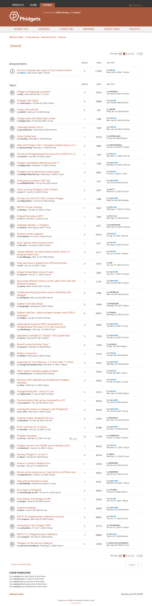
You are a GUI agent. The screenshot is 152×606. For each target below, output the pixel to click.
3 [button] (128, 54)
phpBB (68, 600)
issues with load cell (27, 109)
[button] (120, 54)
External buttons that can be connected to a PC (41, 400)
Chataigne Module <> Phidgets (33, 225)
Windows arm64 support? (30, 234)
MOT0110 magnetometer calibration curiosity (40, 516)
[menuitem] (73, 603)
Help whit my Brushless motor (32, 481)
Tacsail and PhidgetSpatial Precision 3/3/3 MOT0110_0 (46, 154)
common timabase (26, 507)
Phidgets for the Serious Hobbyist (34, 543)
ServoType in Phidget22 (29, 490)
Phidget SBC (66, 29)
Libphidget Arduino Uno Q (30, 127)
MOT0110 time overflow (29, 207)
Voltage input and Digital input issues (36, 118)
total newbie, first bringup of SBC (34, 498)
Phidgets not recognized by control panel (38, 171)
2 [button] (126, 54)
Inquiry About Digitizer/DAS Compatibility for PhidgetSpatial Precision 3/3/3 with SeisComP (41, 325)
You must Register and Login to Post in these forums (44, 70)
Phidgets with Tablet (27, 100)
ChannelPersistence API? (30, 216)
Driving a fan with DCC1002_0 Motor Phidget (40, 198)
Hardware (88, 29)
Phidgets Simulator (27, 435)
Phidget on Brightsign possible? (33, 91)
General (15, 46)
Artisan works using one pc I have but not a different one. (46, 472)
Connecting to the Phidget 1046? (34, 525)
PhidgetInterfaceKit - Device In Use (35, 391)
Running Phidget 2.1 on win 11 (32, 454)
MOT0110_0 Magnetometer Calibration (37, 534)
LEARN (33, 5)
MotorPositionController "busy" (33, 344)
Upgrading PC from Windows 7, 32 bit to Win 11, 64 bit (45, 362)
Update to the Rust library (30, 303)
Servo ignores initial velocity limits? (35, 242)
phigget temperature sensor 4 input (35, 272)
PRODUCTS (18, 5)
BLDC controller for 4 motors (32, 427)
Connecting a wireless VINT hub (33, 180)
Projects (134, 29)
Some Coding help (26, 136)
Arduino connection (27, 353)
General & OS (21, 29)
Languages (44, 29)
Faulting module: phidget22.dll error (35, 418)
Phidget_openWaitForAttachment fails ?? (38, 163)
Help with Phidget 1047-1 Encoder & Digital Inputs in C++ (46, 145)
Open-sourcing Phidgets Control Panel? (37, 189)
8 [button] (137, 54)
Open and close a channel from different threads (42, 263)
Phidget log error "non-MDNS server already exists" (43, 445)
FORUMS (47, 5)
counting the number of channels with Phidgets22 (42, 409)
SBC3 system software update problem (37, 371)
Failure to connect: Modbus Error (33, 463)
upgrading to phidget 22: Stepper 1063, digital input (43, 335)
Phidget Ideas (111, 29)
